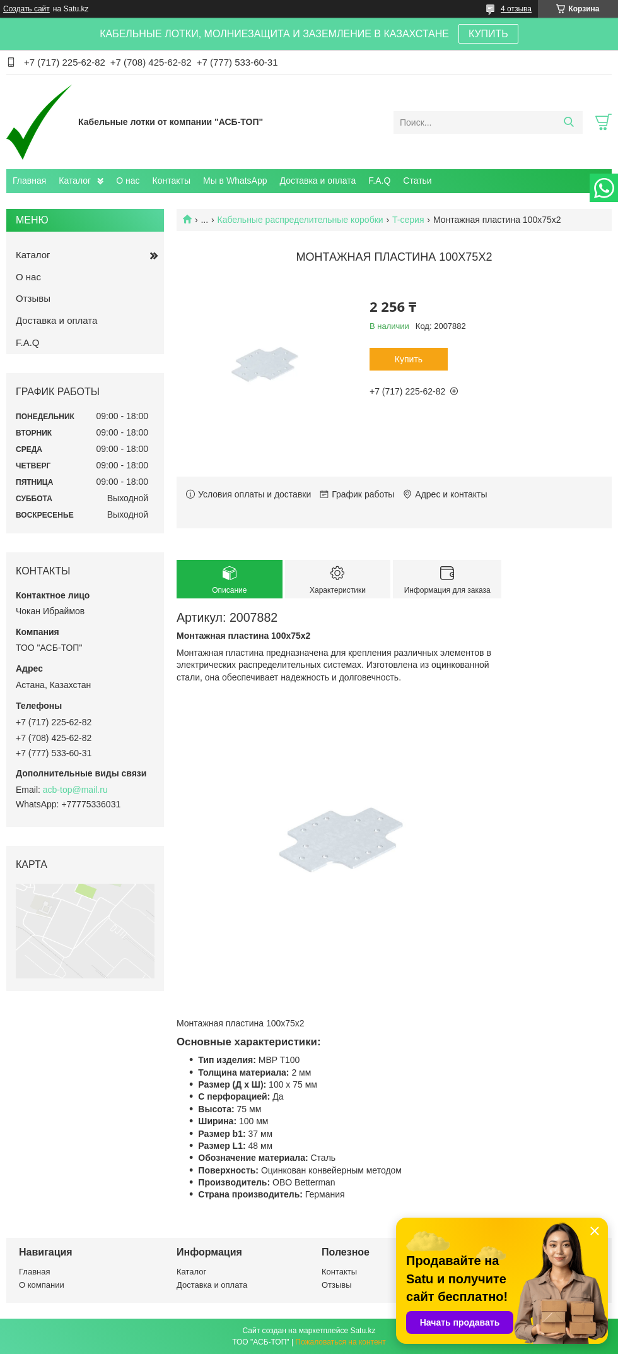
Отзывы (33, 298)
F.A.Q (379, 180)
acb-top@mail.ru (75, 790)
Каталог (75, 180)
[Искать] (568, 122)
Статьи (417, 180)
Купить (409, 359)
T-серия (408, 220)
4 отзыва (516, 8)
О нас (127, 180)
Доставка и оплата (318, 180)
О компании (41, 1285)
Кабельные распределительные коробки (300, 220)
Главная (29, 180)
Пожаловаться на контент (340, 1342)
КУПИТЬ (488, 33)
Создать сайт (26, 8)
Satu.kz (362, 1330)
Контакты (171, 180)
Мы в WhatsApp (235, 180)
